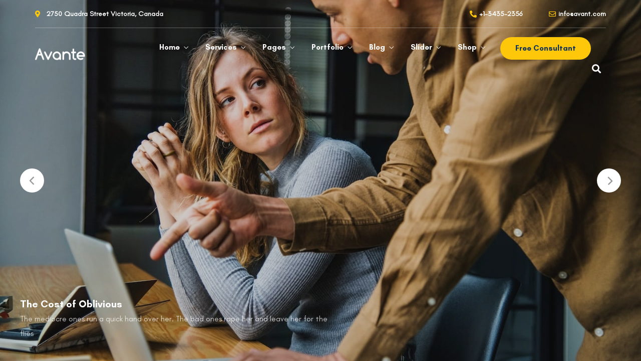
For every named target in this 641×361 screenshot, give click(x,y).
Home (169, 47)
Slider (421, 47)
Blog (377, 47)
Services (221, 47)
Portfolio (327, 47)
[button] (545, 48)
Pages (274, 47)
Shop (467, 47)
